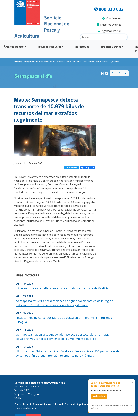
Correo (17, 404)
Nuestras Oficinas (109, 24)
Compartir (71, 167)
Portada (18, 62)
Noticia (27, 62)
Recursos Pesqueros (49, 46)
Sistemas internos (42, 404)
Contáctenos (111, 18)
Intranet (27, 404)
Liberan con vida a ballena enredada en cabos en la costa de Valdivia (62, 288)
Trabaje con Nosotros (25, 407)
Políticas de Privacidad (63, 404)
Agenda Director (109, 31)
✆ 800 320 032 (108, 9)
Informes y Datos (111, 46)
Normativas (82, 46)
